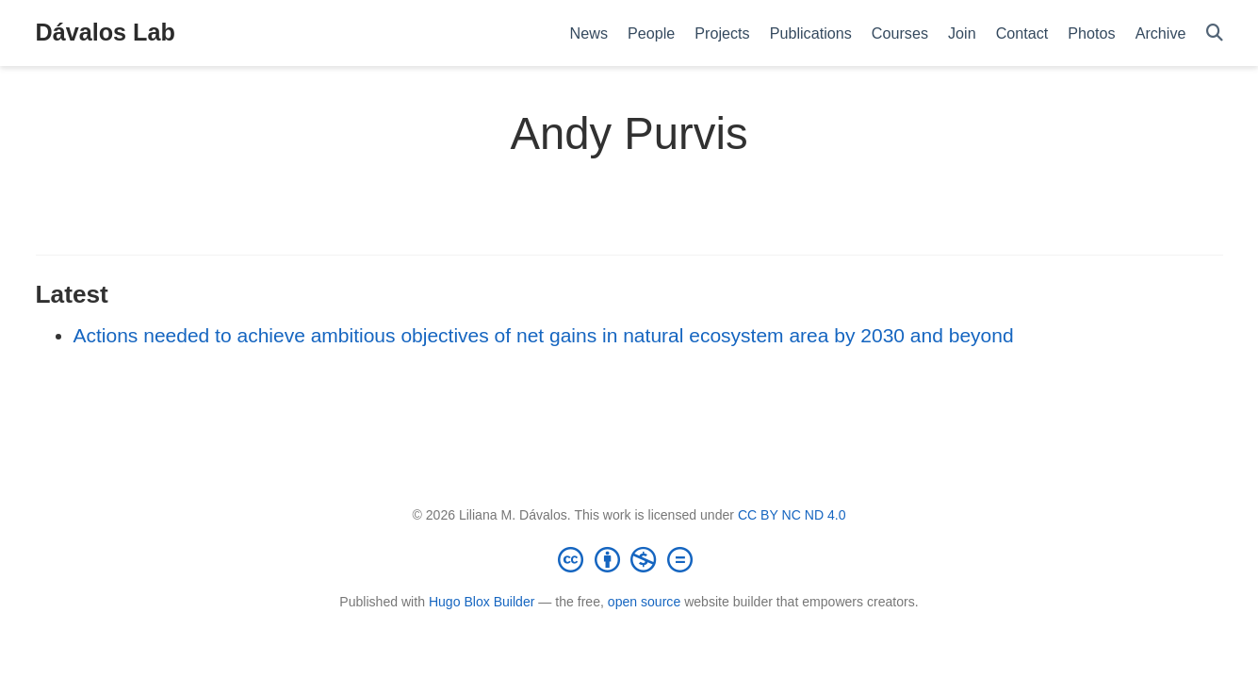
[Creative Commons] (629, 559)
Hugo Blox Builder (482, 601)
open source (644, 601)
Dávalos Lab (105, 32)
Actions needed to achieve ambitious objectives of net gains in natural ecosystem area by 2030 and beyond (544, 335)
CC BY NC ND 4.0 (792, 514)
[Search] (1214, 33)
